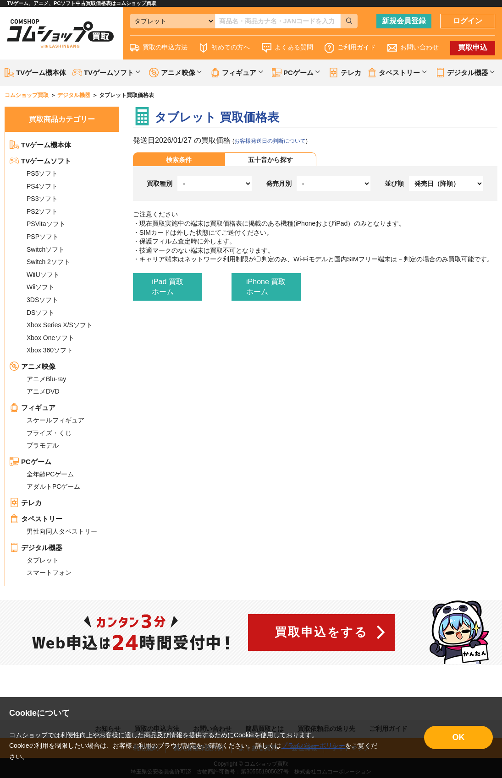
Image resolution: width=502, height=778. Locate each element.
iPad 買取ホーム (167, 287)
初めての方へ (224, 48)
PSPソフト (43, 236)
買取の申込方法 (159, 48)
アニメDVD (43, 391)
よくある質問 (287, 48)
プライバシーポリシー (313, 745)
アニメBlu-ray (46, 379)
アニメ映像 (32, 366)
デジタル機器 (36, 547)
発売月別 (279, 183)
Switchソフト (46, 249)
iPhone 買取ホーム (266, 287)
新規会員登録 (404, 21)
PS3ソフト (42, 198)
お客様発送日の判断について (270, 141)
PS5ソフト (42, 173)
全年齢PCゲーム (50, 474)
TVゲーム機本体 (35, 72)
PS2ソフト (42, 211)
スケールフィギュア (55, 420)
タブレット (43, 560)
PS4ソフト (42, 186)
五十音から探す (270, 159)
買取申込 (472, 47)
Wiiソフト (41, 287)
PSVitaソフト (46, 223)
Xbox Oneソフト (50, 337)
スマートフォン (49, 572)
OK (458, 737)
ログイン (467, 21)
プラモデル (43, 445)
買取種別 (159, 183)
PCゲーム (30, 461)
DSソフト (41, 312)
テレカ (345, 72)
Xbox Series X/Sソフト (60, 325)
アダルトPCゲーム (53, 486)
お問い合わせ (413, 48)
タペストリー (36, 519)
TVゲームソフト (40, 161)
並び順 (394, 183)
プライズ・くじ (49, 433)
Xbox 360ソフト (50, 350)
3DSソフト (42, 299)
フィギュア (32, 407)
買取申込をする (321, 632)
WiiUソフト (43, 274)
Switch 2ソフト (48, 261)
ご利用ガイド (350, 48)
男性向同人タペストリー (62, 531)
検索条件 (179, 159)
